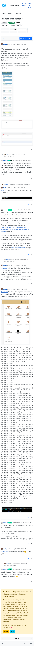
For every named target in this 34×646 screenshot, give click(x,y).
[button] (2, 643)
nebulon (5, 160)
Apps (24, 3)
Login (12, 631)
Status (29, 3)
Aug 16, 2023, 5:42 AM (19, 44)
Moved (4, 22)
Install (30, 8)
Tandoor (18, 22)
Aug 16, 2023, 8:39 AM (24, 160)
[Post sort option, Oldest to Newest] (3, 38)
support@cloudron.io (18, 248)
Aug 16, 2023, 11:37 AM (19, 548)
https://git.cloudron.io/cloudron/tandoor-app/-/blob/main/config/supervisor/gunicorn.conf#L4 (17, 229)
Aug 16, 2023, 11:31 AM (19, 289)
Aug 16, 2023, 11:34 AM (24, 522)
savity (5, 44)
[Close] (30, 591)
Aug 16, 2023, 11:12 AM (24, 210)
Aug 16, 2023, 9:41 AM (19, 187)
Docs (29, 5)
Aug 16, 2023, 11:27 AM (19, 265)
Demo (24, 5)
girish (7, 154)
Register (6, 631)
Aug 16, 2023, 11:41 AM (24, 569)
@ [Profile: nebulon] (4, 190)
